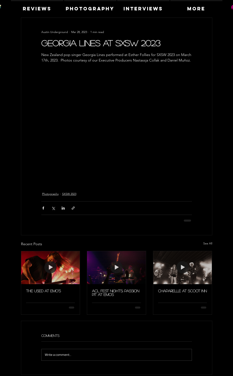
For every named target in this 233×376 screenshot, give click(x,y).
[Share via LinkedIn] (63, 208)
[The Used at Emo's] (50, 267)
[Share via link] (73, 208)
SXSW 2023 (69, 194)
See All (207, 243)
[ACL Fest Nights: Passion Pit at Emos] (116, 267)
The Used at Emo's (43, 291)
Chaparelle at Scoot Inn (182, 291)
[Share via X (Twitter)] (53, 208)
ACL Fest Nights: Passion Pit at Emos (115, 292)
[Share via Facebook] (43, 208)
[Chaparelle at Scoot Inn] (182, 267)
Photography (50, 194)
